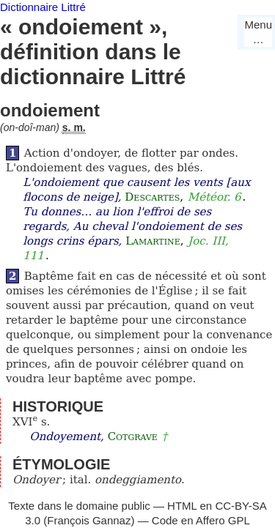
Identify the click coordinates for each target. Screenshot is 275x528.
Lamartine (152, 241)
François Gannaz (89, 520)
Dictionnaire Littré (43, 7)
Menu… (258, 31)
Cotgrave (133, 436)
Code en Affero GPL (201, 520)
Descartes (152, 197)
